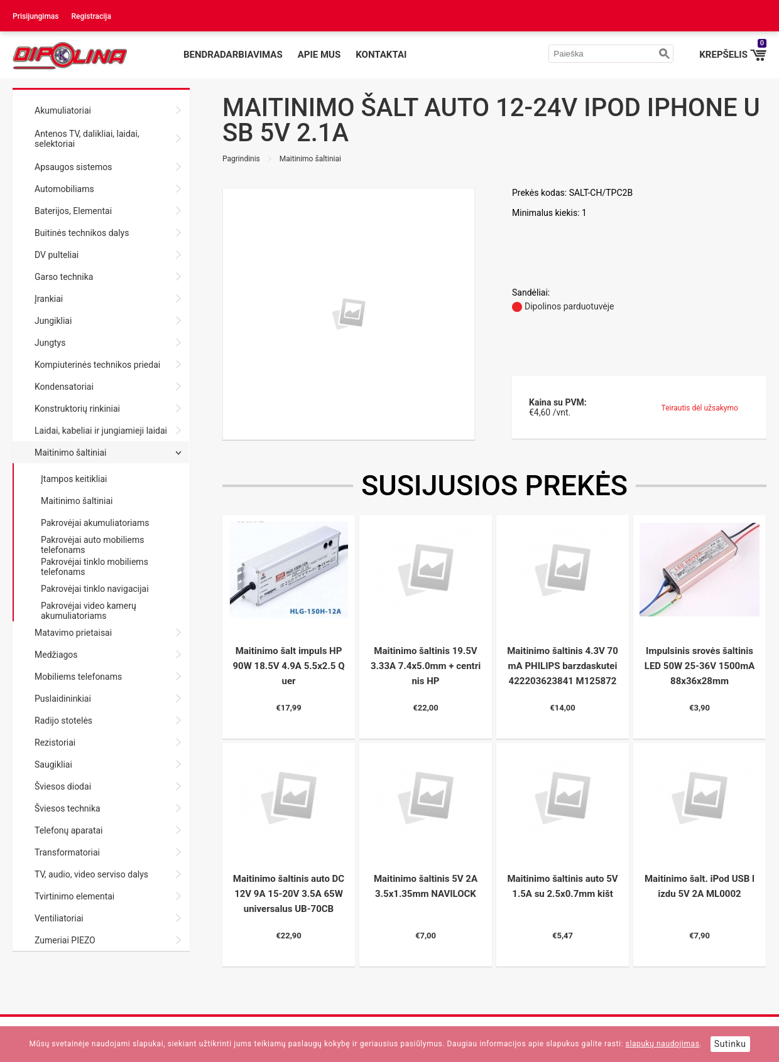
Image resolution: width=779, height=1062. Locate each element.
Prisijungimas (36, 16)
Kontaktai (381, 54)
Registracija (91, 16)
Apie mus (319, 54)
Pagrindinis (241, 158)
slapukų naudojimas (663, 1043)
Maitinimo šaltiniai (310, 158)
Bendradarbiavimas (233, 54)
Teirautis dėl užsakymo (700, 408)
